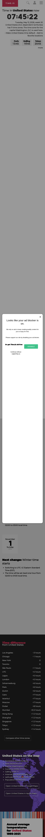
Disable (31, 346)
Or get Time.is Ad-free (13, 344)
